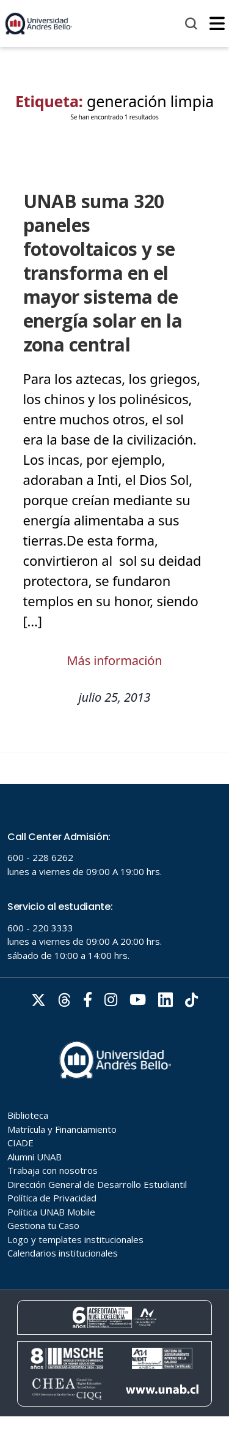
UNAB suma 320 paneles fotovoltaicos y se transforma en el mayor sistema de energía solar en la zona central (103, 273)
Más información (114, 660)
